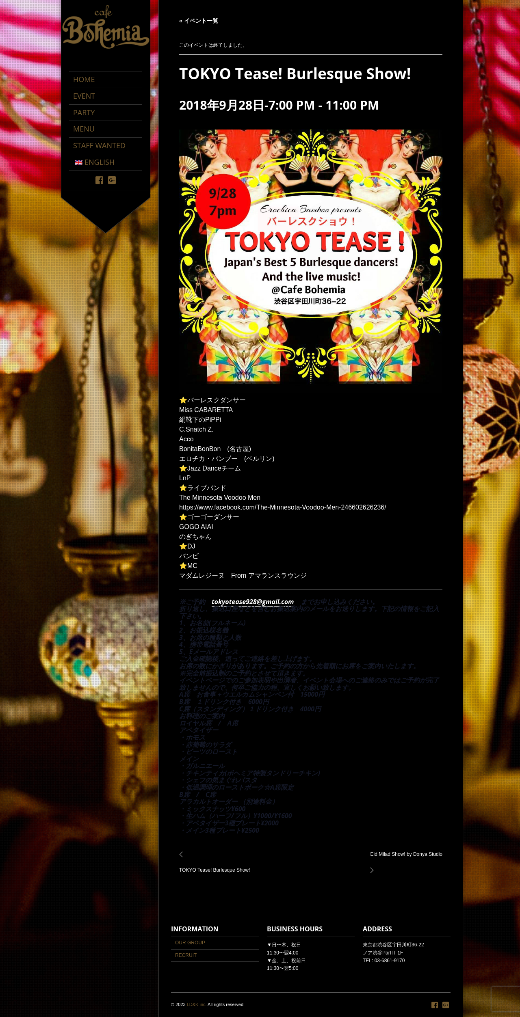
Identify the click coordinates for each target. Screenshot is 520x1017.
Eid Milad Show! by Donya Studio (404, 858)
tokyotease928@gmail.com (253, 601)
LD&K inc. (197, 1004)
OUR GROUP (190, 943)
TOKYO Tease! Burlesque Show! (216, 866)
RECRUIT (186, 955)
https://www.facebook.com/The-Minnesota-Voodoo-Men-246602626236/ (282, 507)
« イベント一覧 (198, 20)
